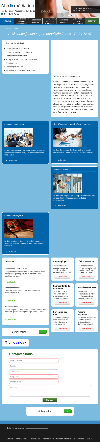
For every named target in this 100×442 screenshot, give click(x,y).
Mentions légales (22, 439)
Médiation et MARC (12, 288)
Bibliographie (44, 411)
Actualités (9, 261)
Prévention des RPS (60, 313)
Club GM (90, 439)
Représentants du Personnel (61, 287)
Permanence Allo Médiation (16, 269)
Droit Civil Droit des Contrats (18, 48)
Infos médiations (11, 307)
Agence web (47, 439)
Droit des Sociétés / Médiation (19, 52)
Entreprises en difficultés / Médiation (22, 59)
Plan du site (35, 439)
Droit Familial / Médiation (16, 56)
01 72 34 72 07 (17, 342)
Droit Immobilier (12, 63)
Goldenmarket (78, 439)
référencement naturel (63, 439)
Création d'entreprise (13, 215)
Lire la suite (12, 161)
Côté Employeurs (86, 261)
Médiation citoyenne (62, 170)
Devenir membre (20, 331)
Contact (10, 439)
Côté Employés (60, 261)
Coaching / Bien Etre (14, 67)
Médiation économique (14, 124)
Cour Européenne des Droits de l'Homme (71, 124)
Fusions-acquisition (83, 313)
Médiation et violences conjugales (20, 70)
